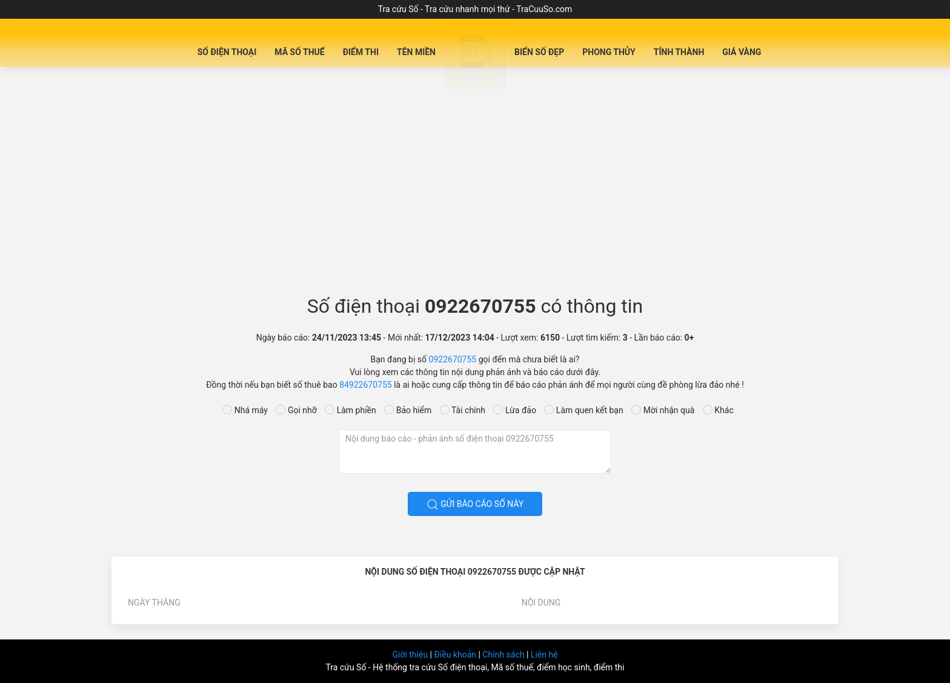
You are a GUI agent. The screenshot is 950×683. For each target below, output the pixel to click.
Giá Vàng (741, 52)
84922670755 (365, 385)
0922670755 (453, 359)
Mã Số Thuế (299, 52)
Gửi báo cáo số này (475, 504)
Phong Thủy (609, 52)
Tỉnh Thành (679, 52)
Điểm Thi (361, 52)
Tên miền (416, 52)
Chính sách (504, 654)
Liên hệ (544, 654)
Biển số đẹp (539, 52)
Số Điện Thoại (227, 52)
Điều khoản (456, 654)
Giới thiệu (411, 654)
